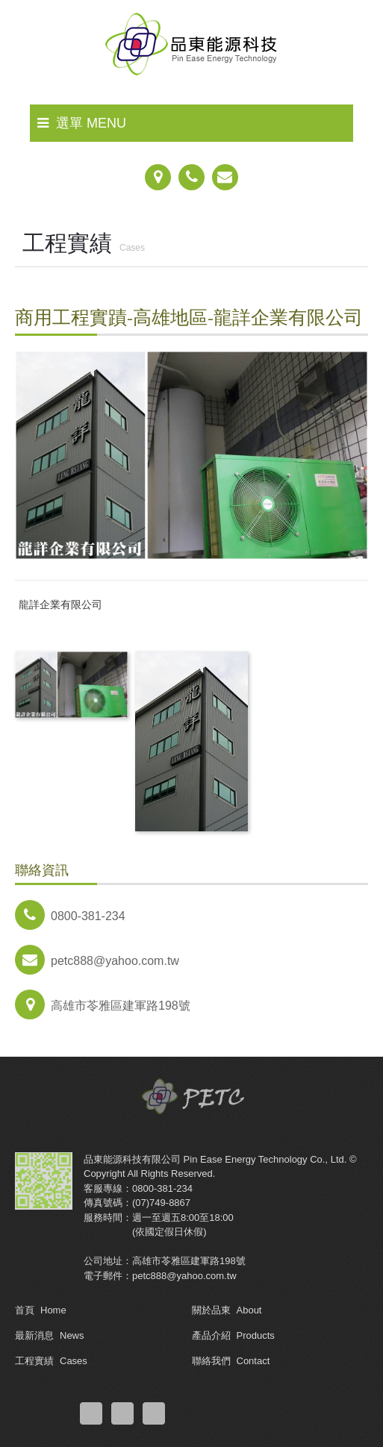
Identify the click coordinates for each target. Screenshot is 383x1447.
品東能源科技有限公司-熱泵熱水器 (191, 48)
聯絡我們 (231, 1360)
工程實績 (51, 1360)
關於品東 (227, 1310)
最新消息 (49, 1335)
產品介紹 (233, 1335)
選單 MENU (81, 123)
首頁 (40, 1310)
